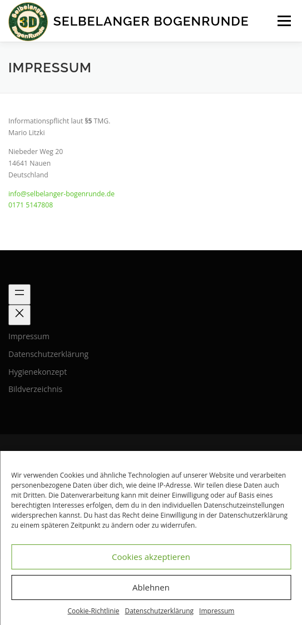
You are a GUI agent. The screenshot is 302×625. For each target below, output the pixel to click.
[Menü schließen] (19, 315)
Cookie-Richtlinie (94, 611)
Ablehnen (151, 587)
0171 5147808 (30, 205)
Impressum (216, 611)
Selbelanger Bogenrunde (151, 20)
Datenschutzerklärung (159, 611)
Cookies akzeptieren (151, 556)
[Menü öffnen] (19, 294)
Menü (283, 21)
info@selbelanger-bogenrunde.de (61, 194)
